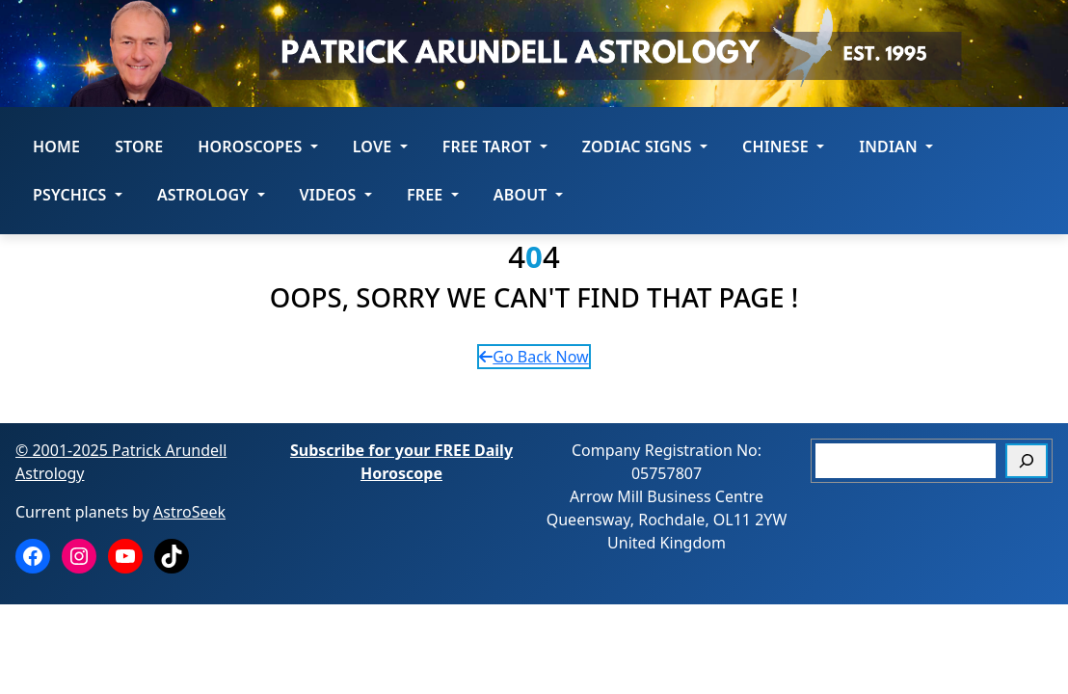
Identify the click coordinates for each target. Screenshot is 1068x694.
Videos (336, 194)
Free (433, 194)
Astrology (211, 194)
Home (56, 146)
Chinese (783, 146)
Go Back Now (533, 356)
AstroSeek (189, 511)
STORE (139, 146)
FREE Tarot (494, 146)
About (528, 194)
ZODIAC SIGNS (645, 146)
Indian (896, 146)
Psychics (77, 194)
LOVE (380, 146)
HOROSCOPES (257, 146)
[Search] (1026, 460)
